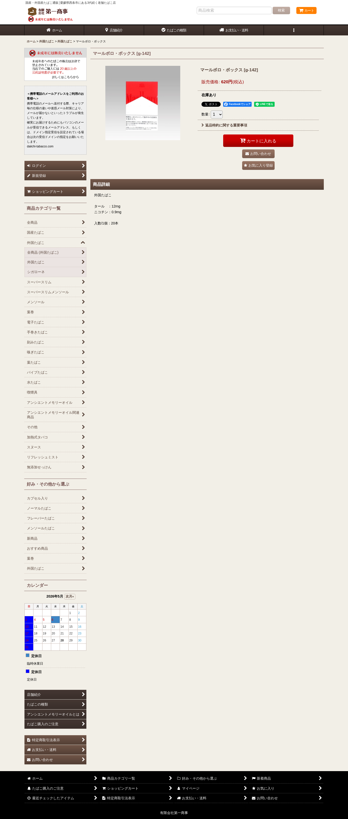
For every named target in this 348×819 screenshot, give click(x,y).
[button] (294, 30)
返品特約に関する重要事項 (224, 125)
